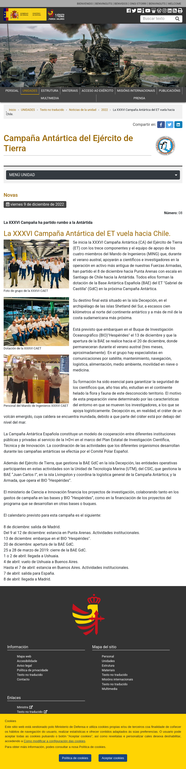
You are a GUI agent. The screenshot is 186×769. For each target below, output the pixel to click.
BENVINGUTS (103, 3)
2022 (104, 110)
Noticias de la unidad (82, 110)
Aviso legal (24, 665)
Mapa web (24, 656)
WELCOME (174, 3)
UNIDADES (30, 90)
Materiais (108, 670)
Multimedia (109, 689)
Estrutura (108, 665)
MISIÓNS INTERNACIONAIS (136, 90)
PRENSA (139, 98)
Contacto (23, 679)
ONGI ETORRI (138, 3)
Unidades (108, 661)
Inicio (12, 110)
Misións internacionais (117, 679)
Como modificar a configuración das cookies (54, 741)
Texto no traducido (52, 110)
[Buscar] (177, 18)
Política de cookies (75, 758)
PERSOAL (12, 90)
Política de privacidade (32, 670)
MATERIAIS (70, 90)
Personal (108, 656)
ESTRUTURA (49, 90)
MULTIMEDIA (50, 98)
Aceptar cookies (113, 758)
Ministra (22, 707)
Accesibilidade (27, 661)
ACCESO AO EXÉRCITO (97, 90)
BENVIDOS (121, 3)
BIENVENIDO (85, 3)
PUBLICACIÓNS (169, 90)
